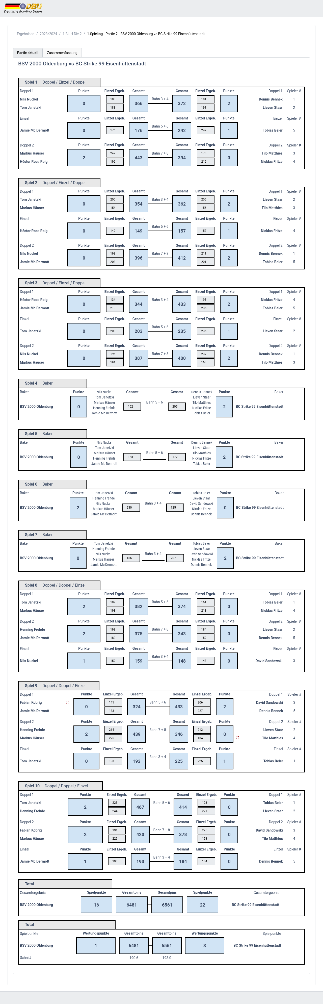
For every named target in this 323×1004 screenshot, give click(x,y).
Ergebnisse (25, 34)
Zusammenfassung (62, 53)
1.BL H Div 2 (72, 34)
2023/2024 (48, 34)
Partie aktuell (27, 53)
